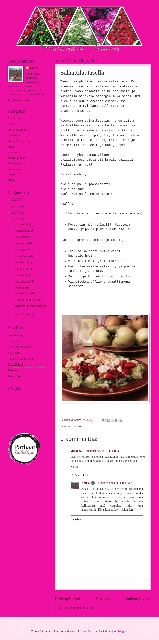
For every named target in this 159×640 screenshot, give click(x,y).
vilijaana (76, 450)
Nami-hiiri (14, 352)
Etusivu (102, 599)
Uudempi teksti (67, 599)
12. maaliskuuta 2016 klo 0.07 (114, 483)
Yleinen (12, 152)
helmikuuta (23, 288)
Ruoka (11, 175)
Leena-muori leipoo (19, 347)
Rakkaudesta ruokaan (20, 358)
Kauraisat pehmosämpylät (30, 306)
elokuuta (21, 249)
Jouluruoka (14, 169)
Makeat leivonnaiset (20, 141)
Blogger (122, 631)
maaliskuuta (23, 281)
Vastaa (74, 466)
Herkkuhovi (15, 341)
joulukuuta (22, 224)
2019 (15, 199)
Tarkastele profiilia (19, 100)
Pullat (11, 146)
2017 (15, 212)
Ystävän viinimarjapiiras (29, 299)
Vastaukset (81, 475)
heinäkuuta (22, 256)
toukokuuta (23, 268)
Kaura (85, 483)
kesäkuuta (22, 262)
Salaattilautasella (25, 293)
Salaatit (78, 426)
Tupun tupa (14, 376)
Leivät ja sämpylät (18, 129)
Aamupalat (14, 118)
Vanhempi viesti (138, 599)
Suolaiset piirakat (18, 163)
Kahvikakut (14, 135)
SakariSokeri (15, 364)
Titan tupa (14, 370)
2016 (15, 218)
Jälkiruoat (13, 180)
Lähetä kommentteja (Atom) (79, 607)
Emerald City (15, 335)
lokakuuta (22, 237)
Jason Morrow (89, 631)
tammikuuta (23, 314)
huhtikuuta (22, 275)
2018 (15, 206)
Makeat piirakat (17, 158)
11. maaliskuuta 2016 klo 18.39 (101, 450)
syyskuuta (22, 243)
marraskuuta (23, 230)
